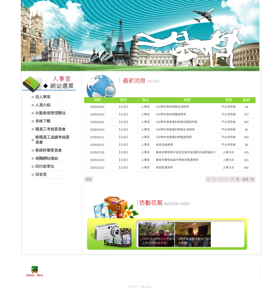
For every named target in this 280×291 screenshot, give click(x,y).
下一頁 (235, 179)
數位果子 (146, 286)
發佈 (228, 100)
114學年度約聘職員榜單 (171, 114)
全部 (88, 179)
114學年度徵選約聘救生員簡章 (175, 129)
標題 (187, 100)
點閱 (246, 100)
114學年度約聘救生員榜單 (172, 106)
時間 (97, 100)
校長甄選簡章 (164, 167)
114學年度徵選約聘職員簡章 (174, 137)
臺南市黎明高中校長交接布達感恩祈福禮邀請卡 (186, 152)
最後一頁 (248, 179)
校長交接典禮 (164, 144)
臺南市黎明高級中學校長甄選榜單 (177, 160)
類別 (123, 100)
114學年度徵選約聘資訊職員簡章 (177, 122)
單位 (145, 100)
